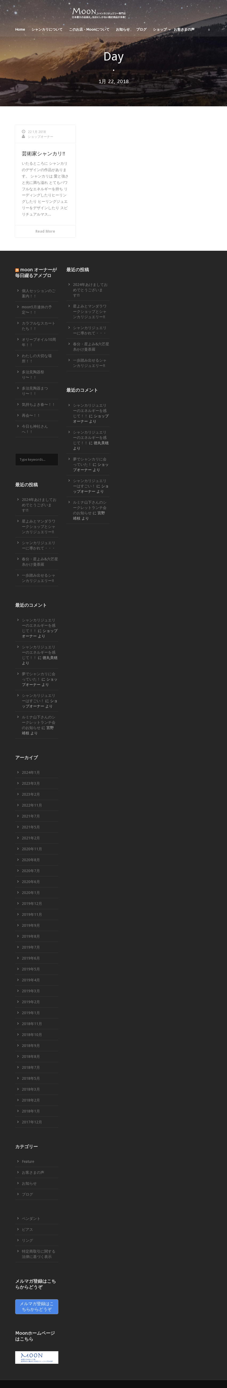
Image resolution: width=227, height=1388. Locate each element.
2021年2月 (31, 838)
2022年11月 (32, 805)
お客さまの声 (184, 29)
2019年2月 (31, 1002)
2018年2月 (31, 1100)
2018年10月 (32, 1035)
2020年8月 (31, 860)
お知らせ (123, 29)
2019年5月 (31, 969)
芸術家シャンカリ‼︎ (43, 154)
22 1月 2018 (37, 132)
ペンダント (31, 1218)
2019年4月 (31, 980)
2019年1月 (31, 1013)
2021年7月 (31, 816)
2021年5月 (31, 827)
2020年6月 (31, 882)
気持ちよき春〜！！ (38, 404)
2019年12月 (32, 903)
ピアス (27, 1229)
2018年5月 (31, 1078)
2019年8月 (31, 936)
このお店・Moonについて (89, 29)
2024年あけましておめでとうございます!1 (39, 504)
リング (27, 1240)
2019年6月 (31, 958)
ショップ (160, 29)
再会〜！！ (31, 415)
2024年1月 (31, 772)
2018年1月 (31, 1111)
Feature (28, 1161)
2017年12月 (32, 1122)
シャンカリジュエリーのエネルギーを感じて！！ (38, 625)
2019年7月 (31, 947)
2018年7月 (31, 1067)
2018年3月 (31, 1089)
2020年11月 (32, 849)
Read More (45, 231)
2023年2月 (31, 794)
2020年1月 (31, 893)
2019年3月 (31, 991)
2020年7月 (31, 871)
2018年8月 (31, 1056)
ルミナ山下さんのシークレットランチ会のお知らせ (38, 722)
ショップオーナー (40, 137)
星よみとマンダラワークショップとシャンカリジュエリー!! (38, 526)
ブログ (141, 29)
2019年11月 (32, 914)
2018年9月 (31, 1045)
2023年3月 (31, 783)
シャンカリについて (47, 29)
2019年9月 (31, 925)
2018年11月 (32, 1024)
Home (20, 29)
